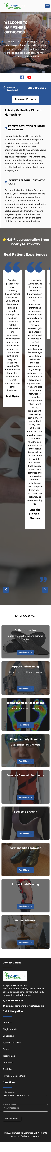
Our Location (10, 1092)
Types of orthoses (12, 1042)
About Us (7, 1022)
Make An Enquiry (25, 99)
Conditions (8, 1036)
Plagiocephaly (10, 1029)
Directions (8, 1062)
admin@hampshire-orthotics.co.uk (23, 1006)
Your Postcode (10, 1104)
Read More (25, 652)
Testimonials (9, 1056)
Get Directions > (12, 1118)
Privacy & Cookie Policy (14, 1076)
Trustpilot (7, 1069)
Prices (6, 1049)
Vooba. (36, 1136)
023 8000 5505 (13, 1000)
